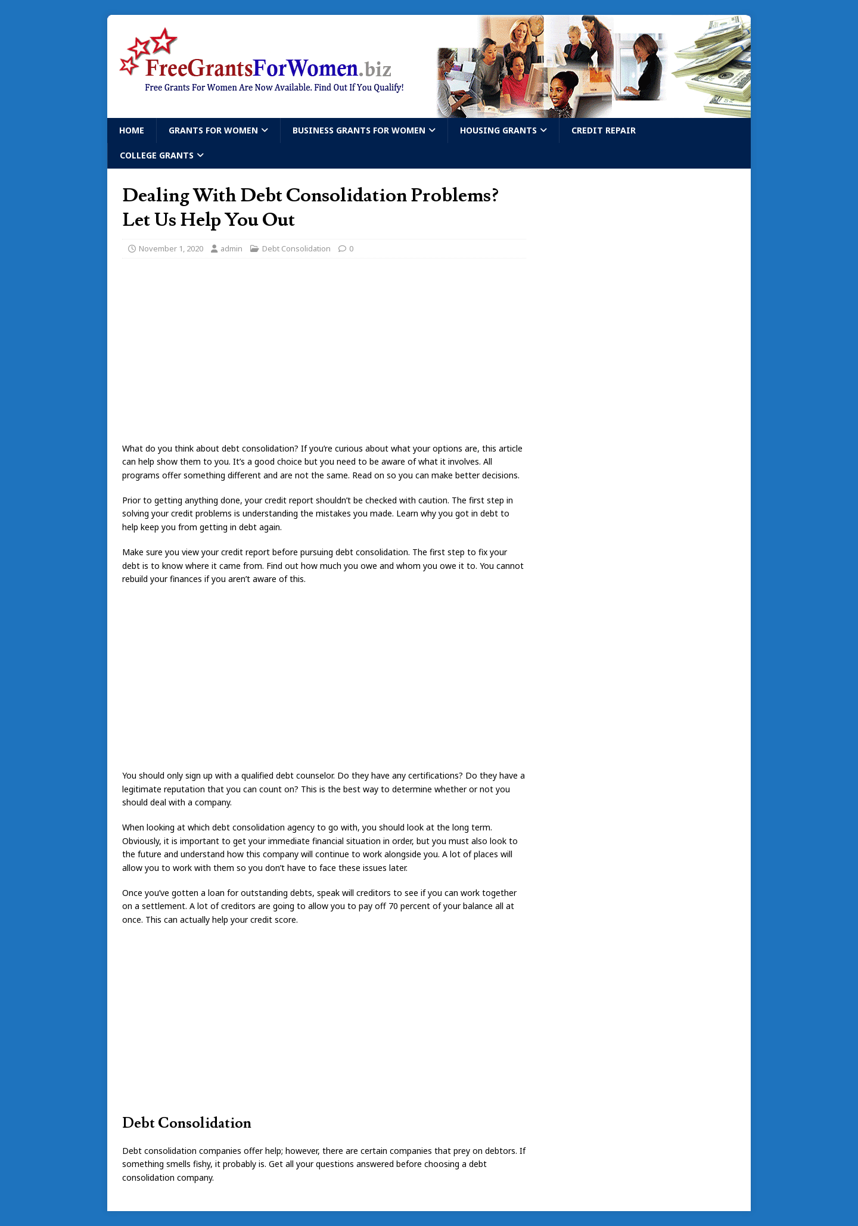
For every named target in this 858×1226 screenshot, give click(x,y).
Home (131, 130)
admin (231, 248)
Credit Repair (603, 130)
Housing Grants (498, 130)
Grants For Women (213, 130)
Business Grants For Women (359, 130)
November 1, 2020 (171, 248)
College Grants (157, 155)
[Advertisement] (324, 353)
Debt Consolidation (296, 248)
